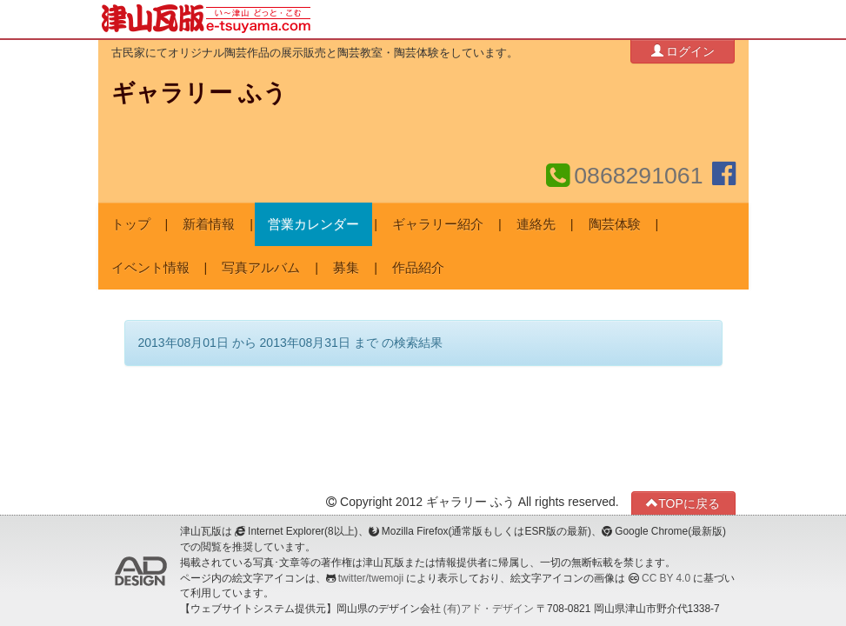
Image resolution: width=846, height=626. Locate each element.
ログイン (683, 50)
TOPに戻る (683, 503)
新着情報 (209, 224)
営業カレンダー (313, 224)
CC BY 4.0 (666, 578)
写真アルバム (261, 268)
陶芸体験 (615, 224)
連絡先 (536, 224)
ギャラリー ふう (199, 93)
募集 (346, 268)
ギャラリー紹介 (437, 224)
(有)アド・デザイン (488, 609)
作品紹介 (418, 268)
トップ (130, 224)
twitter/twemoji (370, 578)
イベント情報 (150, 268)
